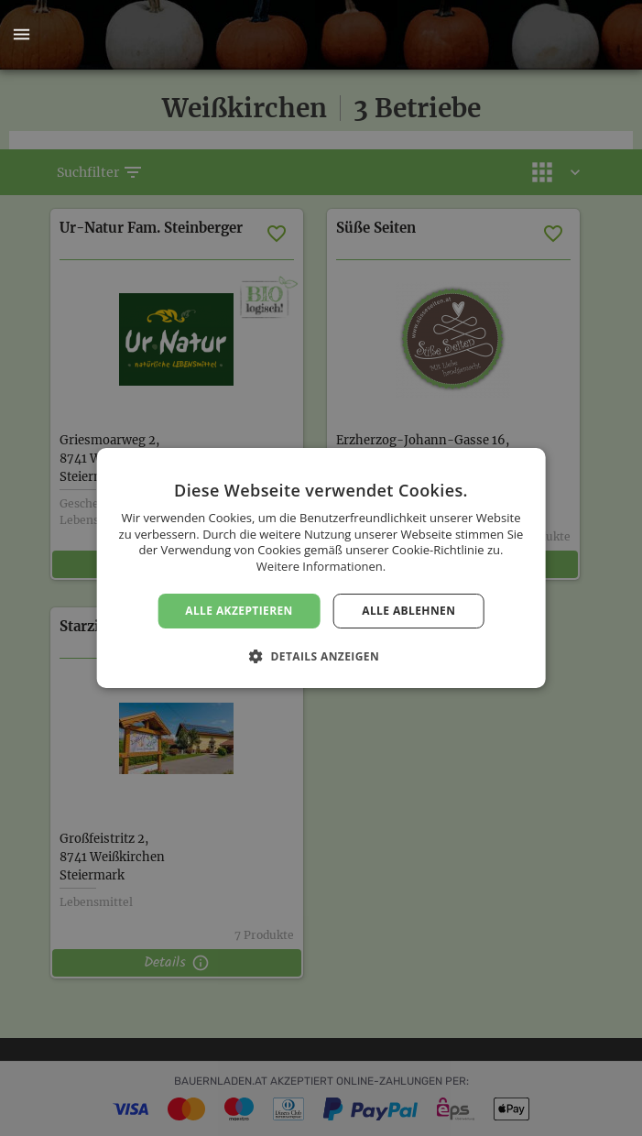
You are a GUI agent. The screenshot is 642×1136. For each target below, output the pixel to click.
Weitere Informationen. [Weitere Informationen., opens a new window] (321, 566)
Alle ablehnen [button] (408, 610)
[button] (21, 35)
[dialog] (321, 568)
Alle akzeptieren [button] (239, 610)
